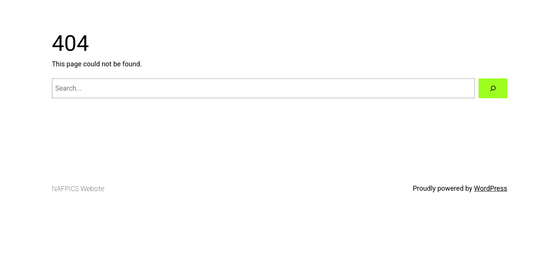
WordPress (490, 188)
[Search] (493, 88)
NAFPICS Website (78, 189)
